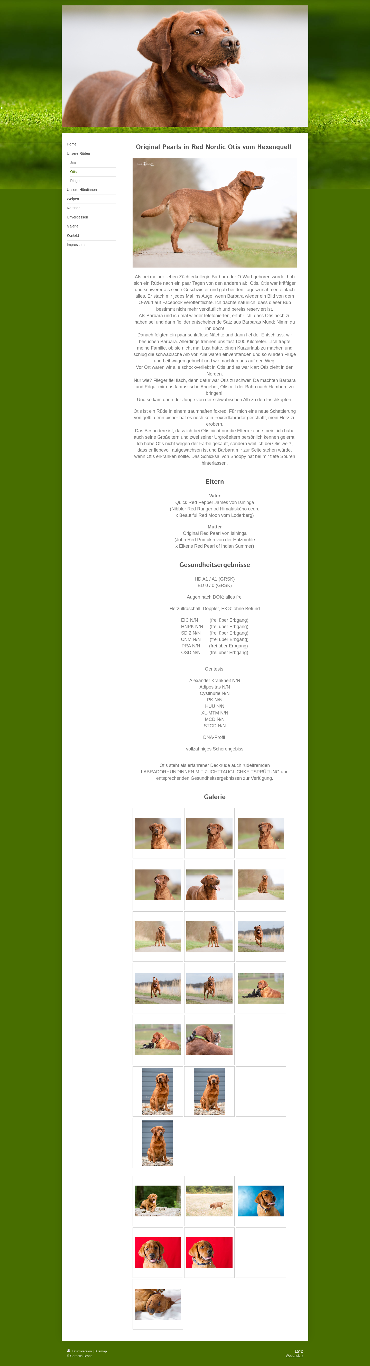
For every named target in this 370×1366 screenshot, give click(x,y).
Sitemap (101, 1351)
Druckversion (80, 1351)
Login (299, 1351)
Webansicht (294, 1356)
